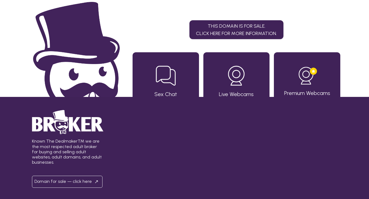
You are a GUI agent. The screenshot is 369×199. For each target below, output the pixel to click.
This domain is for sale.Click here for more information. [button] (236, 29)
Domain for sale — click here (67, 181)
